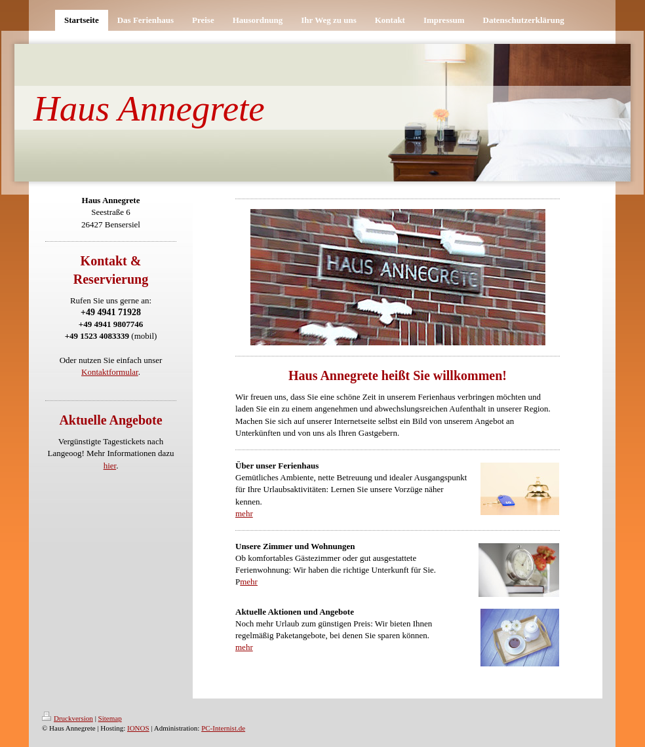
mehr (244, 513)
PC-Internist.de (223, 728)
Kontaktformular (109, 372)
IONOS (138, 728)
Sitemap (110, 718)
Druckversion (67, 718)
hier (110, 465)
